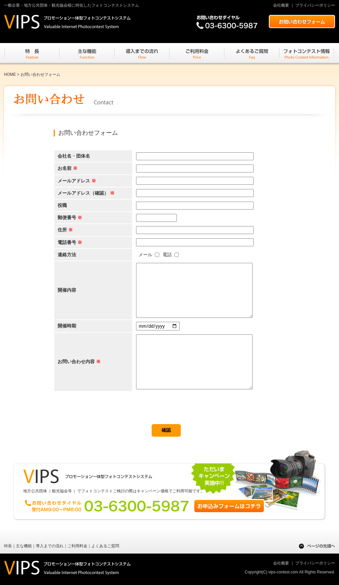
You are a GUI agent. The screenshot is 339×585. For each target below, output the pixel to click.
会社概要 (281, 5)
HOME (10, 74)
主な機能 (24, 546)
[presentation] (104, 411)
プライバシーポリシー (315, 5)
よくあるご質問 (105, 546)
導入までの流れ (50, 546)
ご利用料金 (77, 546)
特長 (8, 546)
